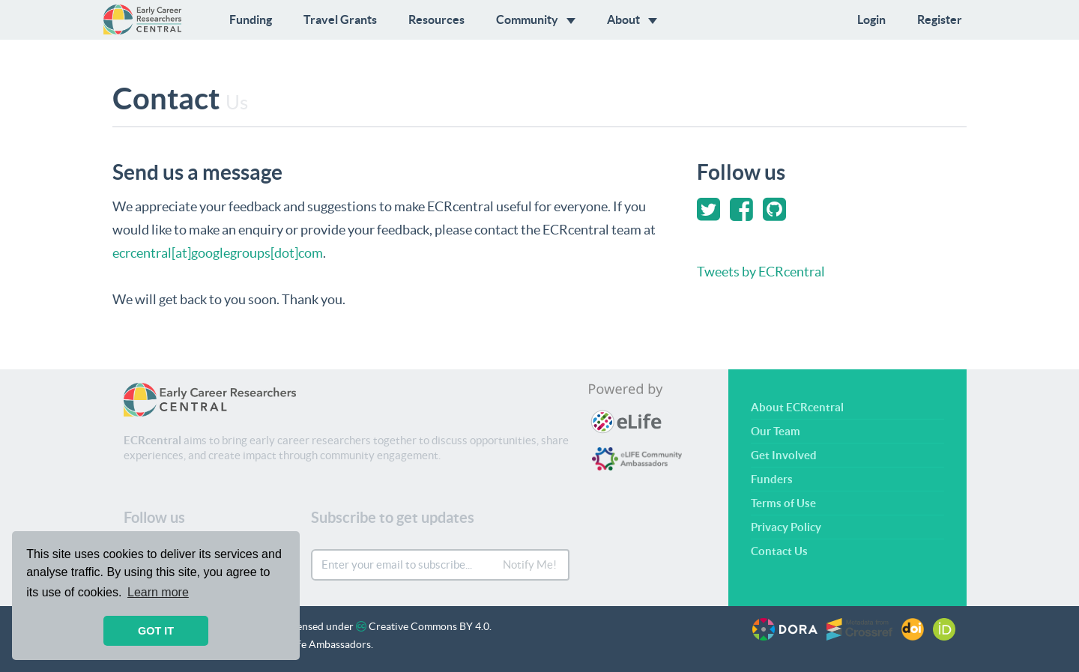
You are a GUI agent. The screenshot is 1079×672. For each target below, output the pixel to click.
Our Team (775, 431)
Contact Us (779, 551)
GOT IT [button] (156, 631)
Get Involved (784, 455)
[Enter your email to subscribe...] (402, 565)
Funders (772, 479)
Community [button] (535, 19)
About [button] (632, 19)
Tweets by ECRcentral (761, 271)
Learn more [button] (158, 592)
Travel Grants (340, 19)
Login (871, 19)
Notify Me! (530, 564)
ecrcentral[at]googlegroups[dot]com (217, 253)
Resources (436, 19)
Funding (250, 19)
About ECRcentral (797, 407)
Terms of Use (783, 503)
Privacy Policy (786, 527)
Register (939, 19)
